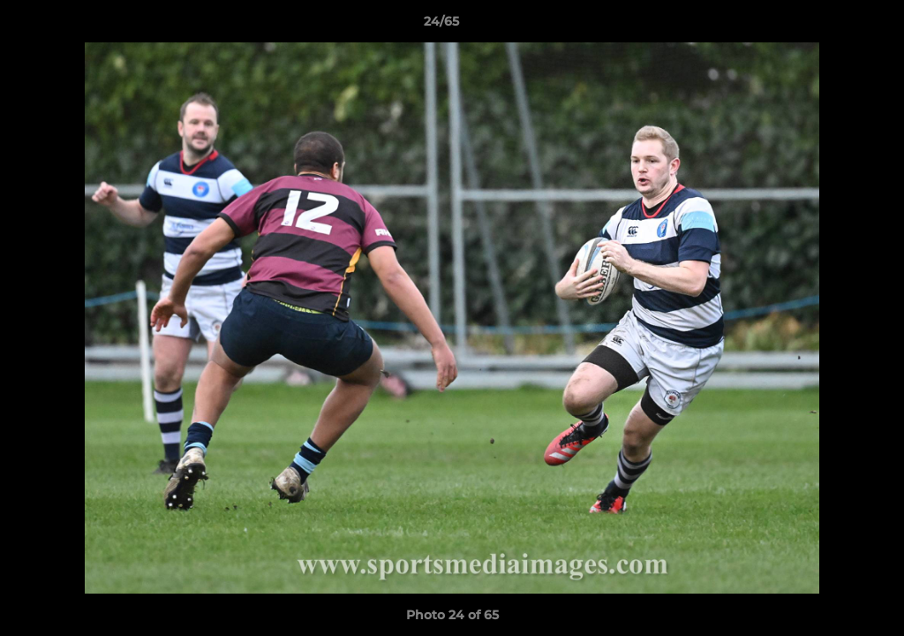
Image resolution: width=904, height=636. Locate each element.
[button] (829, 26)
